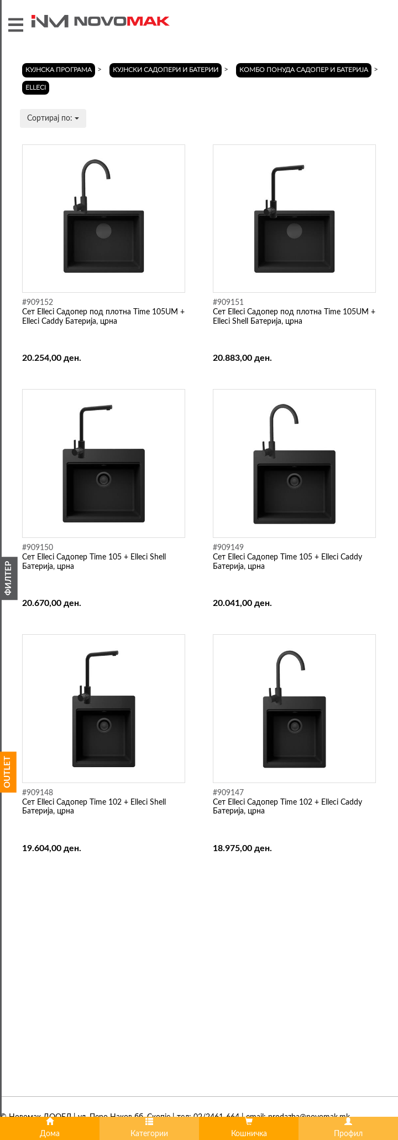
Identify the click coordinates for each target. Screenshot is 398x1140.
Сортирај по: (53, 118)
